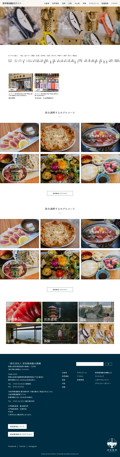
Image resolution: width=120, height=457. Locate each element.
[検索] (89, 364)
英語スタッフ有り (80, 61)
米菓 (75, 62)
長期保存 (96, 61)
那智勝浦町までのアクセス (21, 434)
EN (117, 10)
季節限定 (54, 61)
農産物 (92, 60)
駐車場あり (111, 60)
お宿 (70, 3)
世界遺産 (55, 3)
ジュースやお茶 (29, 60)
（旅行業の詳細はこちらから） (18, 369)
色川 (69, 56)
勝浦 (33, 56)
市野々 (60, 56)
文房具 (58, 60)
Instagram (33, 446)
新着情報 (105, 3)
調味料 (85, 60)
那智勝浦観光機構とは (103, 372)
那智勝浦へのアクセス (60, 193)
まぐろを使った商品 (36, 60)
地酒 (50, 62)
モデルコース (94, 3)
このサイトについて (102, 380)
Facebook (12, 446)
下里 (21, 56)
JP (113, 10)
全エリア (27, 56)
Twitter (22, 446)
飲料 (107, 62)
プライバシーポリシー (103, 383)
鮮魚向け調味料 (117, 60)
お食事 (46, 3)
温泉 (63, 3)
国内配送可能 (46, 61)
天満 (37, 56)
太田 (48, 56)
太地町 (43, 56)
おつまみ (16, 60)
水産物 (61, 60)
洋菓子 (65, 60)
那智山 (75, 56)
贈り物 (89, 60)
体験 (84, 3)
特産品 (69, 60)
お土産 (77, 3)
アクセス (114, 3)
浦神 (65, 56)
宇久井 (53, 56)
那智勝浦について (17, 426)
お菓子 (24, 61)
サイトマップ (99, 376)
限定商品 (100, 61)
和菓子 (41, 60)
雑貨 (104, 62)
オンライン (20, 60)
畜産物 (72, 60)
